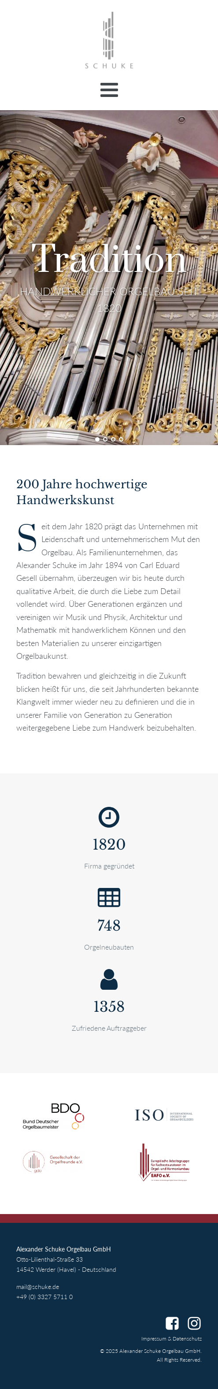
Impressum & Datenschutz (171, 1338)
